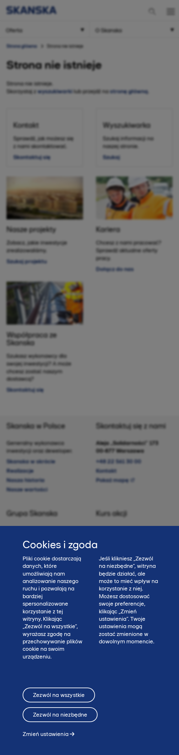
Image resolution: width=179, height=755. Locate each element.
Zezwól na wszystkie (59, 700)
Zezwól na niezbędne (60, 720)
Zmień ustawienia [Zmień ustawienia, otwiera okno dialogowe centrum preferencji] (45, 739)
